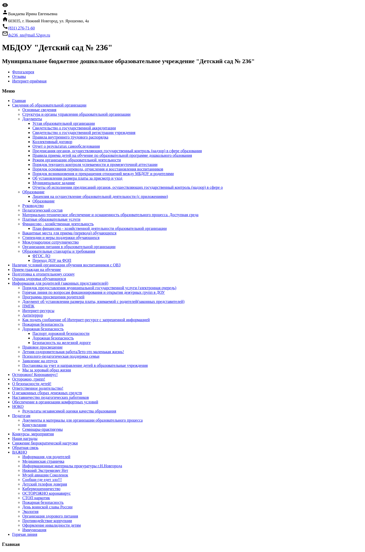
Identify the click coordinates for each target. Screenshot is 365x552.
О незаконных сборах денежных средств (47, 393)
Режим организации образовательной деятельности (76, 160)
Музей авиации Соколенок (45, 475)
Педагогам (21, 415)
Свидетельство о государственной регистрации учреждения (83, 132)
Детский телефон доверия (44, 484)
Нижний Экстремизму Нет (45, 470)
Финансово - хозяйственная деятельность (58, 224)
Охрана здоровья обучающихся (39, 279)
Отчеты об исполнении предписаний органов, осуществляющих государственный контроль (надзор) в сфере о (127, 187)
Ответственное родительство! (37, 388)
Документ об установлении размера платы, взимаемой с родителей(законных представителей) (103, 301)
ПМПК (28, 306)
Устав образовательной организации (63, 123)
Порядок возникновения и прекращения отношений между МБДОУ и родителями (103, 173)
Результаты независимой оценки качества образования (69, 411)
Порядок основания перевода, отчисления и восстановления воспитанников (97, 169)
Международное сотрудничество (50, 242)
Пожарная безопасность (43, 324)
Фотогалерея (23, 72)
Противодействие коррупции (47, 521)
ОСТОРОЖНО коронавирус (46, 493)
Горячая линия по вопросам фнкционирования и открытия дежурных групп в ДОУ (93, 292)
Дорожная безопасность (43, 329)
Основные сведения (39, 110)
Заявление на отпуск (40, 361)
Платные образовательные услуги (51, 219)
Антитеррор (32, 315)
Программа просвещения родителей (53, 297)
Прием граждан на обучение (36, 269)
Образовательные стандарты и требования (58, 251)
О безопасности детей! (31, 384)
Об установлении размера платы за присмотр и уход (77, 178)
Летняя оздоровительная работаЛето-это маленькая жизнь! (73, 352)
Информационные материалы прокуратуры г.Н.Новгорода (72, 466)
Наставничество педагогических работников (50, 397)
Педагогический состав (42, 210)
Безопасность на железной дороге (61, 342)
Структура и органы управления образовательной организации (76, 114)
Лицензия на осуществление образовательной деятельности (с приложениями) (100, 196)
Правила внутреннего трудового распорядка (70, 137)
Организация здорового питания (50, 516)
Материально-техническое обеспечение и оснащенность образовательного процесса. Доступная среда (110, 215)
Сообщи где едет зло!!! (42, 479)
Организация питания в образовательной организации (69, 247)
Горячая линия (24, 534)
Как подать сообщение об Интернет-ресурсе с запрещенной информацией (86, 320)
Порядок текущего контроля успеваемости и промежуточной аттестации (94, 164)
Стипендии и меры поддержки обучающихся (60, 237)
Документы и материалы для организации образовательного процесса (82, 420)
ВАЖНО (19, 452)
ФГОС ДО (41, 256)
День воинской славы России (47, 507)
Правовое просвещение (42, 347)
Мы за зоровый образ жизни (46, 370)
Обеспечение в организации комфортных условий (55, 402)
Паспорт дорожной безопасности (60, 333)
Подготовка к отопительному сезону (43, 274)
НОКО (18, 406)
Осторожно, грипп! (28, 379)
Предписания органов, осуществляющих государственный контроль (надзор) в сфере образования (117, 151)
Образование (33, 192)
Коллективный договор (52, 142)
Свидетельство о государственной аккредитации (74, 128)
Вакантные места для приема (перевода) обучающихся (69, 233)
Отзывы (19, 76)
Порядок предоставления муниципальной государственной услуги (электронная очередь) (99, 288)
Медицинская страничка (43, 461)
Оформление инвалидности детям (51, 525)
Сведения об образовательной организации (49, 105)
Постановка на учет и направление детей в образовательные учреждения (85, 365)
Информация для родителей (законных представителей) (60, 283)
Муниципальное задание (53, 183)
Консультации (34, 425)
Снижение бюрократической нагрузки (45, 443)
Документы (32, 119)
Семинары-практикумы (42, 429)
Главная (19, 100)
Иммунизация (34, 530)
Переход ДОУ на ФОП (51, 260)
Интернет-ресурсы (38, 310)
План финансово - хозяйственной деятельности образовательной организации (99, 228)
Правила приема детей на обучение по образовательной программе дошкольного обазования (112, 155)
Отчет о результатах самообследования (66, 146)
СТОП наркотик (36, 498)
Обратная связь (25, 447)
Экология (30, 511)
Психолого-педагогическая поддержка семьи (60, 356)
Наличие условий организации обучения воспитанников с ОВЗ (66, 265)
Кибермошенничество (41, 489)
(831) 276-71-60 (21, 28)
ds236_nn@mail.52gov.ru (29, 35)
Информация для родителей (46, 457)
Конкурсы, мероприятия (33, 434)
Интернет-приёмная (29, 81)
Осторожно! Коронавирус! (35, 374)
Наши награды (25, 438)
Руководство (33, 205)
